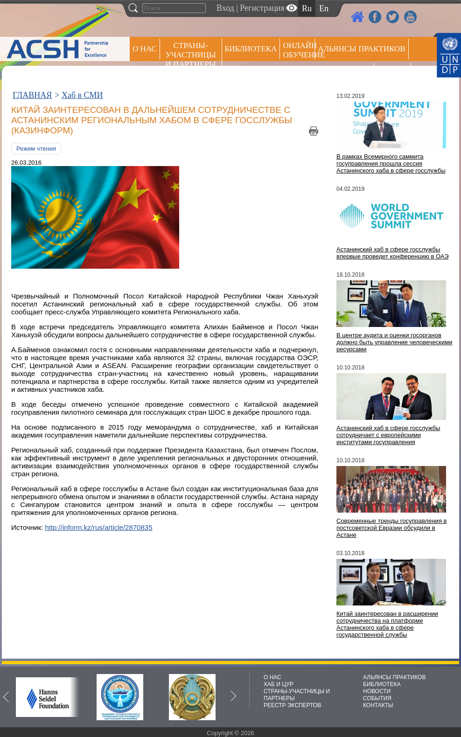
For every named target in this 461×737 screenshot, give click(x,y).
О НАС (145, 48)
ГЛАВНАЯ (32, 95)
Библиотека (251, 48)
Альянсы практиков (361, 48)
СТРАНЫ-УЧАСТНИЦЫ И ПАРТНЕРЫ (191, 55)
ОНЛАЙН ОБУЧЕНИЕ (299, 50)
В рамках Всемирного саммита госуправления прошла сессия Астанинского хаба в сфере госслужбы (391, 163)
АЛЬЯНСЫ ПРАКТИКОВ (394, 677)
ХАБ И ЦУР (278, 684)
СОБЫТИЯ (377, 698)
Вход (225, 8)
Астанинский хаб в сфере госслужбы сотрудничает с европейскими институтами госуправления (388, 434)
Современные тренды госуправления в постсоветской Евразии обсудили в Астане (391, 527)
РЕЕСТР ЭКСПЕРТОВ (394, 74)
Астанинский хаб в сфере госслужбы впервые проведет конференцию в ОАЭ (392, 253)
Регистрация (262, 8)
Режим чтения (36, 148)
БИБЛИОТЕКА (382, 684)
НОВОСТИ (377, 691)
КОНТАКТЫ (378, 705)
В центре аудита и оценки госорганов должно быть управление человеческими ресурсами (394, 342)
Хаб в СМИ (82, 95)
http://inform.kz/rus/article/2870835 (98, 527)
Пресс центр (344, 73)
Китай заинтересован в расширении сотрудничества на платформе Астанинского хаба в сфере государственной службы (387, 624)
